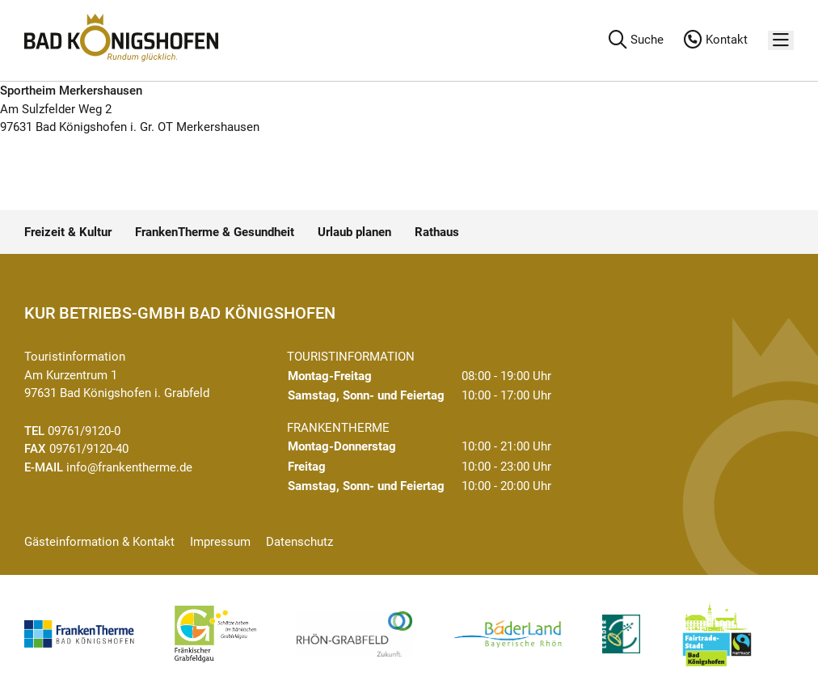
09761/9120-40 (89, 449)
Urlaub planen (354, 232)
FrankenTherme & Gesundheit (214, 232)
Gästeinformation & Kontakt (99, 542)
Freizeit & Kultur (68, 232)
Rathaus (437, 232)
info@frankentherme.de (129, 467)
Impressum (220, 542)
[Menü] (781, 41)
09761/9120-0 (84, 431)
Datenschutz (299, 542)
